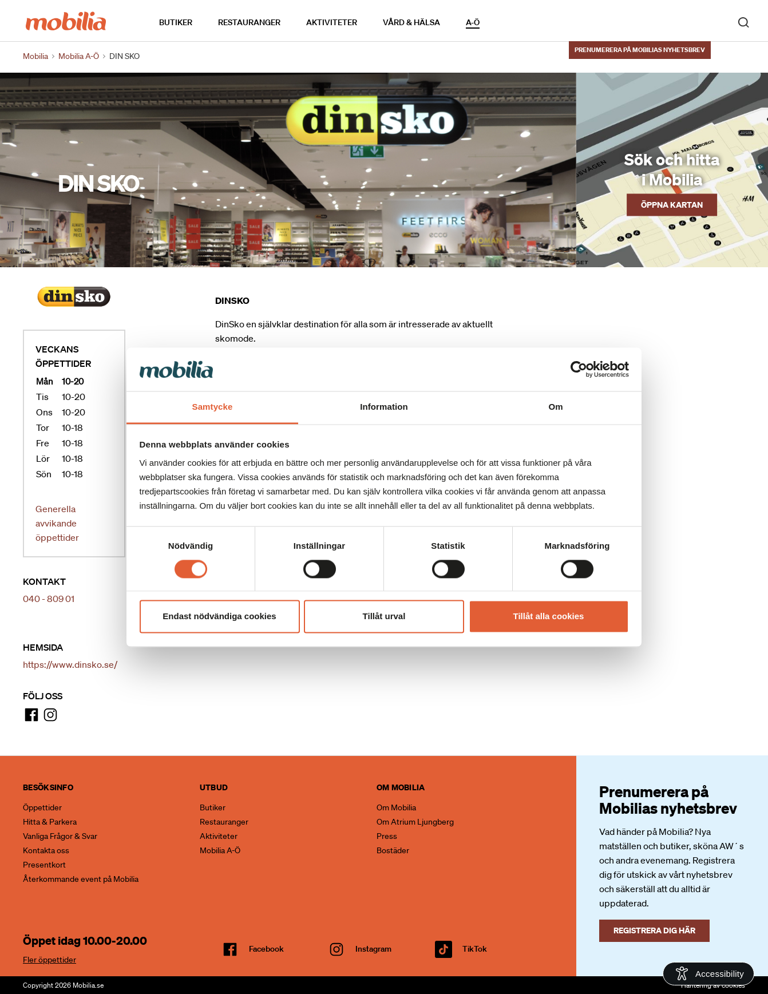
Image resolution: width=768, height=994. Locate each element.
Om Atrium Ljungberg (415, 822)
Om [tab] (555, 407)
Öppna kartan (672, 204)
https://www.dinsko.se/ (70, 664)
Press (387, 836)
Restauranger (249, 22)
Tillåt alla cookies (548, 616)
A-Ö (473, 22)
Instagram (373, 949)
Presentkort (44, 865)
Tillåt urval (384, 616)
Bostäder (393, 850)
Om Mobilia (396, 807)
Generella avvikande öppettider (57, 523)
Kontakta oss (46, 850)
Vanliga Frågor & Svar (60, 836)
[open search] (743, 22)
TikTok (474, 949)
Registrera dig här (654, 930)
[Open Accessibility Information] (708, 973)
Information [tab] (384, 407)
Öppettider (42, 807)
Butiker (175, 22)
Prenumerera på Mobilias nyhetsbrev (640, 49)
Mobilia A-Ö (220, 850)
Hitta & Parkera (50, 822)
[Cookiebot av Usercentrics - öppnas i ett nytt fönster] (579, 369)
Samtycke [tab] (212, 407)
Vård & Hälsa (411, 22)
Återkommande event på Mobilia (80, 879)
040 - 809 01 (48, 598)
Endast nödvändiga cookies (219, 616)
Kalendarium (512, 22)
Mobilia (35, 56)
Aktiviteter (331, 22)
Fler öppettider (49, 960)
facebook (266, 949)
